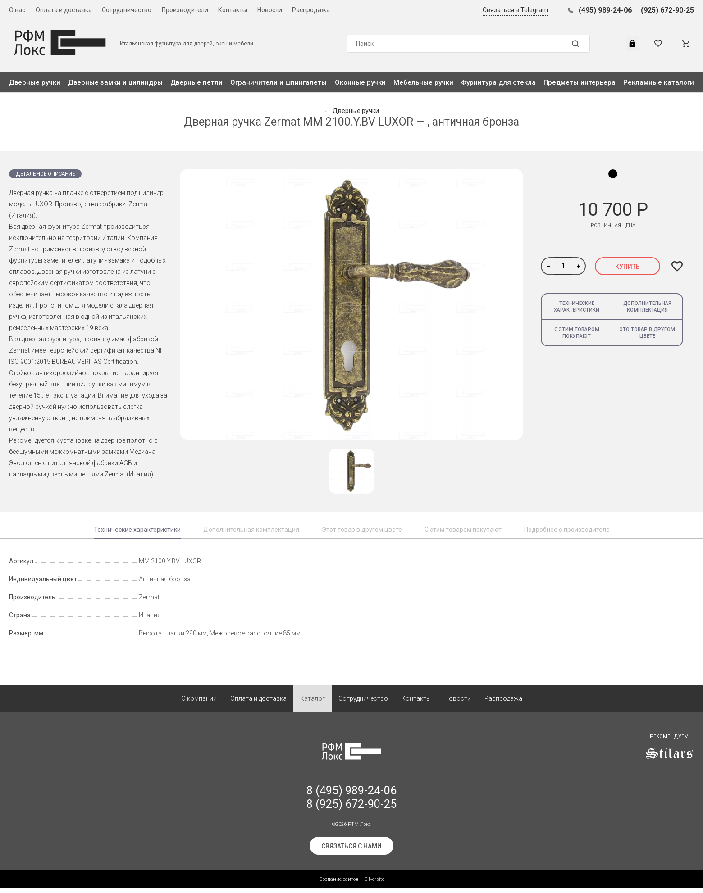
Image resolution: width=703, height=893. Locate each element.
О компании (199, 703)
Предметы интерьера (579, 82)
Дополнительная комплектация (647, 306)
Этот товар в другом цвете (362, 529)
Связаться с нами (351, 850)
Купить (627, 266)
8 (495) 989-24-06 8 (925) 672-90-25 (351, 802)
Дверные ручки (34, 82)
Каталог (312, 703)
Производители (185, 10)
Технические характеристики (576, 306)
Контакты (232, 10)
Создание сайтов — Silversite (351, 884)
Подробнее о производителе (567, 529)
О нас (17, 10)
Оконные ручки (360, 82)
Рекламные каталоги (658, 82)
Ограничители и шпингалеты (278, 82)
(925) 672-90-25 (667, 10)
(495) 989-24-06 (605, 10)
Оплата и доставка (64, 10)
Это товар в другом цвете (647, 332)
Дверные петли (196, 82)
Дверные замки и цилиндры (115, 82)
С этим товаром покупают (576, 332)
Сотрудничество (126, 10)
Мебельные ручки (423, 82)
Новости (269, 10)
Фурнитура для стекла (498, 82)
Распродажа (311, 10)
